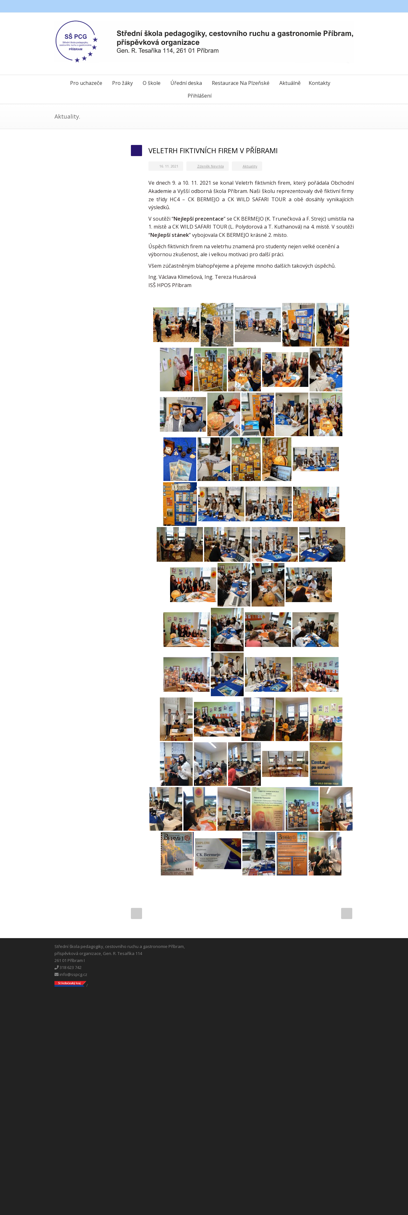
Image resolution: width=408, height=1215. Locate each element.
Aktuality (250, 166)
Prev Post (136, 913)
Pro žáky (122, 82)
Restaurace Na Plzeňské (240, 82)
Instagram (347, 6)
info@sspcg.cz (70, 974)
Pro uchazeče (86, 82)
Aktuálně (290, 82)
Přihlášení (199, 95)
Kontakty (319, 82)
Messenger (334, 6)
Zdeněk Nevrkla (210, 166)
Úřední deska (186, 82)
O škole (152, 82)
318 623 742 (68, 967)
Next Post (346, 913)
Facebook (322, 6)
